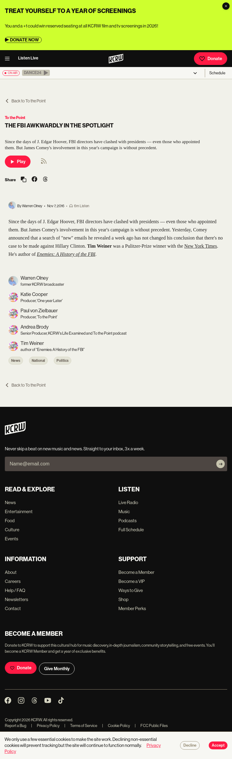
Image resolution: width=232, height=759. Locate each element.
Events (11, 538)
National (38, 361)
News (15, 361)
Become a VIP (131, 581)
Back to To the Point (25, 100)
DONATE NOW (24, 40)
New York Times (200, 246)
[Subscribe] (220, 464)
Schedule (217, 73)
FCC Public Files (151, 725)
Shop (123, 599)
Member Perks (132, 608)
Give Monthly (56, 668)
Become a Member (136, 572)
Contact (13, 608)
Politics (62, 361)
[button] (36, 73)
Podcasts (127, 520)
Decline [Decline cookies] (189, 745)
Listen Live (28, 58)
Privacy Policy (45, 725)
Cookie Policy (116, 725)
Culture (12, 529)
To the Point (15, 117)
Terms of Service (80, 725)
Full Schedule (131, 529)
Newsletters (16, 599)
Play (17, 161)
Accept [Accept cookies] (218, 745)
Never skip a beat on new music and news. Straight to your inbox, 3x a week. (75, 448)
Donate (210, 59)
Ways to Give (130, 590)
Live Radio (128, 502)
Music (124, 511)
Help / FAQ (15, 590)
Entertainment (19, 511)
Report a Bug (15, 725)
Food (9, 520)
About (11, 572)
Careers (13, 581)
